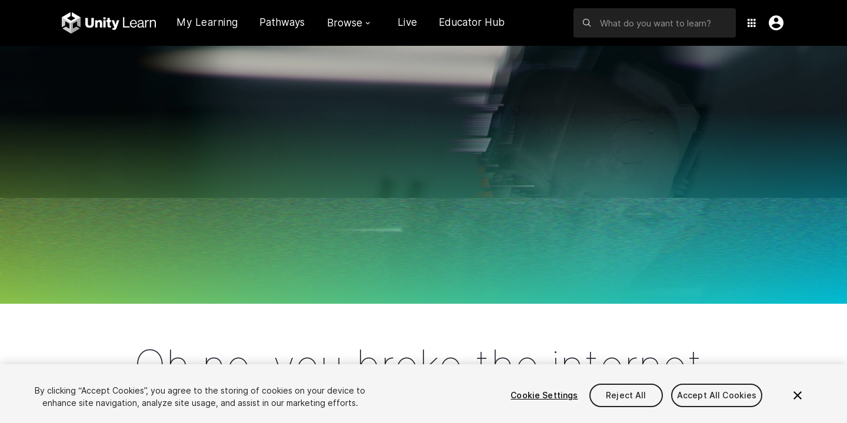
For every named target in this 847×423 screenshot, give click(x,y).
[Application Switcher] (752, 23)
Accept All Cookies (717, 395)
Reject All (626, 395)
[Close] (798, 395)
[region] (423, 393)
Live (408, 22)
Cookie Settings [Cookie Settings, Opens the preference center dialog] (544, 395)
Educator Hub (472, 22)
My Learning (207, 22)
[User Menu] (773, 23)
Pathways (282, 22)
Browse (348, 23)
